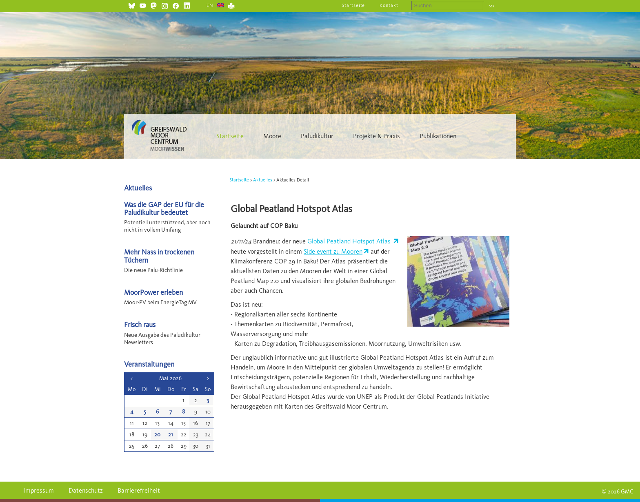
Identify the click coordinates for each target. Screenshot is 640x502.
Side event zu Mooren (333, 251)
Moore (272, 136)
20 (157, 434)
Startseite (353, 5)
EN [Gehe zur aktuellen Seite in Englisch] (210, 5)
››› (491, 6)
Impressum (38, 490)
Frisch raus (140, 324)
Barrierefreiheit (139, 490)
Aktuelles (262, 180)
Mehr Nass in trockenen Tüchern (159, 256)
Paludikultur (317, 136)
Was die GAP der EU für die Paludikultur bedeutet (164, 208)
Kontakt (389, 5)
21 (170, 434)
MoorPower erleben (153, 292)
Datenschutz (86, 490)
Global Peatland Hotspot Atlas (349, 241)
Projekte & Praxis (376, 136)
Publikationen (438, 136)
